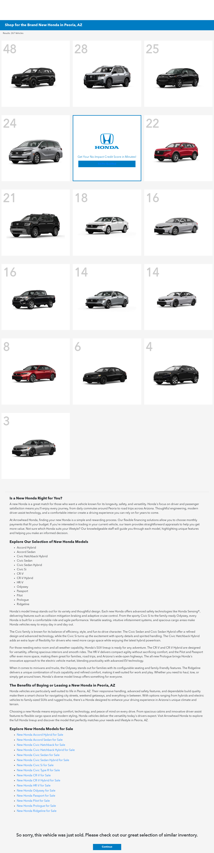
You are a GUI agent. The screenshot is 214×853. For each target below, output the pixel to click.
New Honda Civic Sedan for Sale (38, 755)
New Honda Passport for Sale (36, 795)
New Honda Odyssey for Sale (36, 790)
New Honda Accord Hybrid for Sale (40, 735)
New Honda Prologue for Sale (36, 806)
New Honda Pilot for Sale (33, 801)
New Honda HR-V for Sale (33, 785)
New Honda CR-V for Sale (34, 775)
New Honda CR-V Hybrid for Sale (38, 780)
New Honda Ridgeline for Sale (36, 811)
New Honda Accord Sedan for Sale (40, 740)
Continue (107, 847)
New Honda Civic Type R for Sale (38, 770)
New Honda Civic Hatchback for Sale (41, 745)
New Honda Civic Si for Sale (35, 765)
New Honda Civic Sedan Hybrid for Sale (43, 760)
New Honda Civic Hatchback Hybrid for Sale (46, 750)
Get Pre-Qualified (107, 164)
